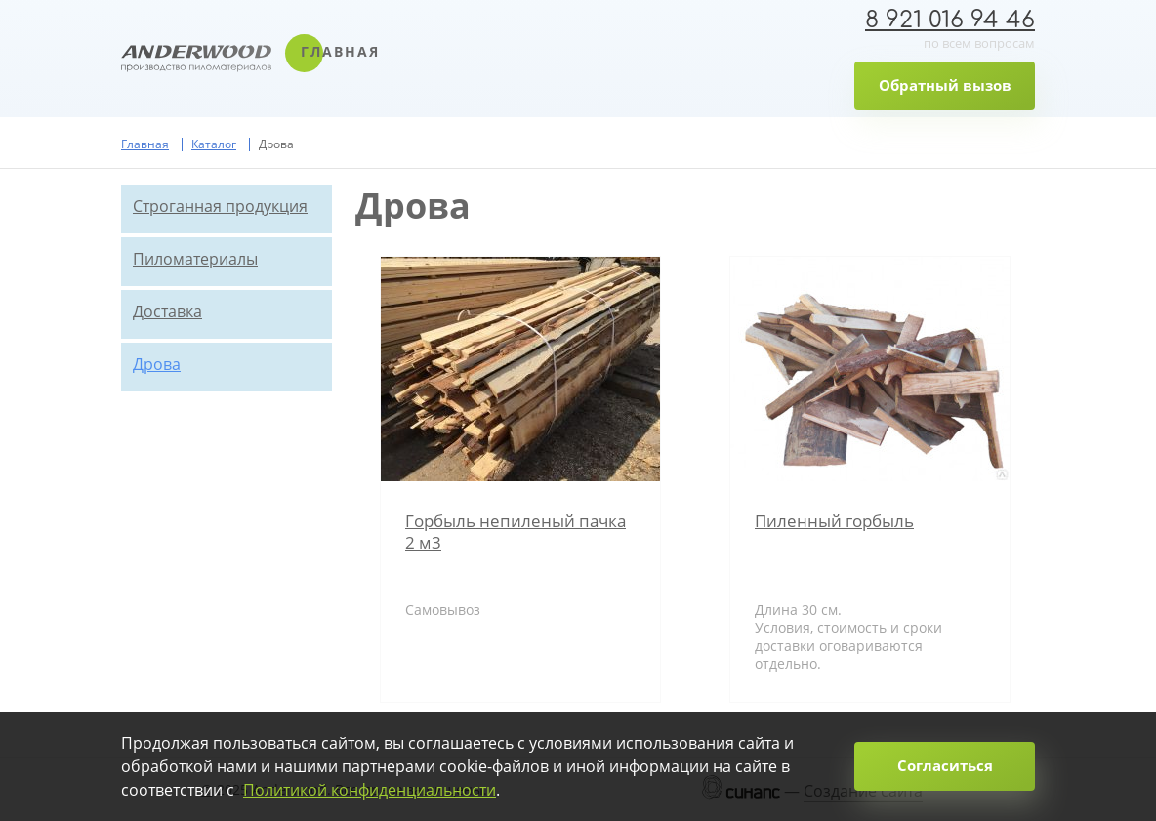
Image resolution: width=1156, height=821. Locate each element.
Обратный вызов (945, 85)
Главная (340, 51)
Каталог (213, 144)
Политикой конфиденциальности (369, 789)
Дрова (157, 364)
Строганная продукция (220, 206)
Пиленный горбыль (834, 521)
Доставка (167, 311)
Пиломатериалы (195, 258)
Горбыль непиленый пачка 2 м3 (515, 532)
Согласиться (945, 765)
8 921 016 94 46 (950, 20)
